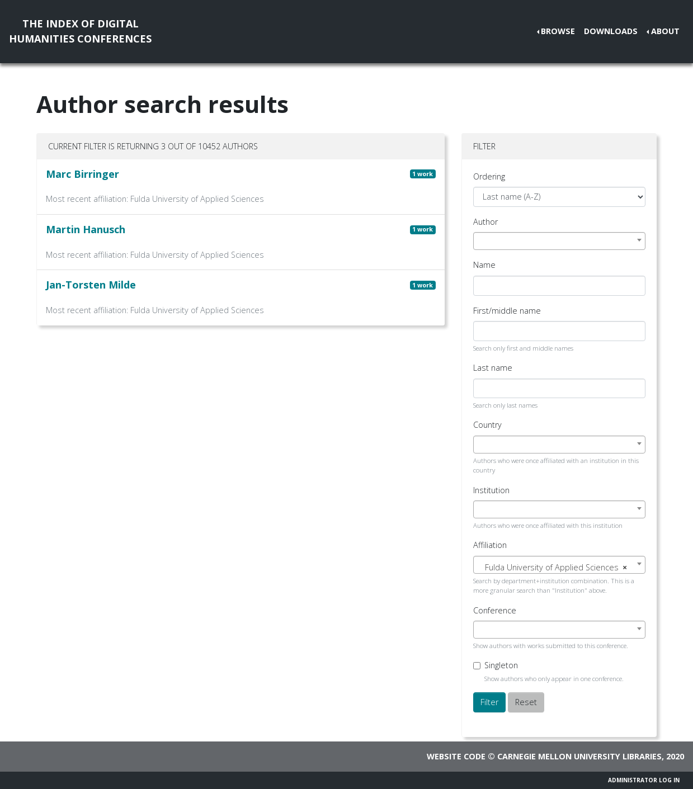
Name (484, 264)
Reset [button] (526, 702)
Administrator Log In (644, 780)
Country (487, 424)
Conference (494, 610)
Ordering (489, 176)
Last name (492, 367)
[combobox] (559, 241)
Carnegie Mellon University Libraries (579, 756)
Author (485, 221)
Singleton (501, 665)
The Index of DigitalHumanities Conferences (80, 31)
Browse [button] (558, 31)
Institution (491, 490)
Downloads (611, 31)
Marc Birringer (82, 174)
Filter (489, 702)
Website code (456, 756)
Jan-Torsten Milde (91, 284)
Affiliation (490, 545)
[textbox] (559, 567)
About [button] (665, 31)
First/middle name (507, 310)
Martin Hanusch (85, 229)
